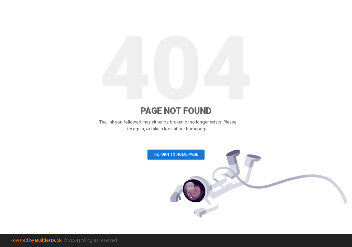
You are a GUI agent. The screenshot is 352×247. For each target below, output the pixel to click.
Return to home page (175, 155)
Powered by (36, 240)
